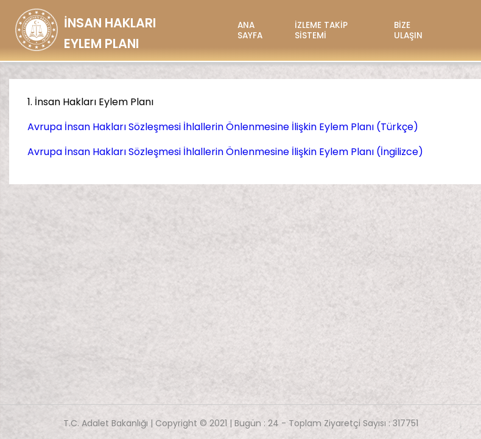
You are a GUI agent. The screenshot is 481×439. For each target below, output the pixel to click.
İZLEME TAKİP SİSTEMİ (321, 30)
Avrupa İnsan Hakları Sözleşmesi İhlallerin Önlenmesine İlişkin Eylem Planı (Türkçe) (222, 127)
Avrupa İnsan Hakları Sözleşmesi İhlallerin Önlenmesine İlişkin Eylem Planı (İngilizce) (225, 152)
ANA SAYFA (249, 30)
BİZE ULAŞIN (408, 30)
